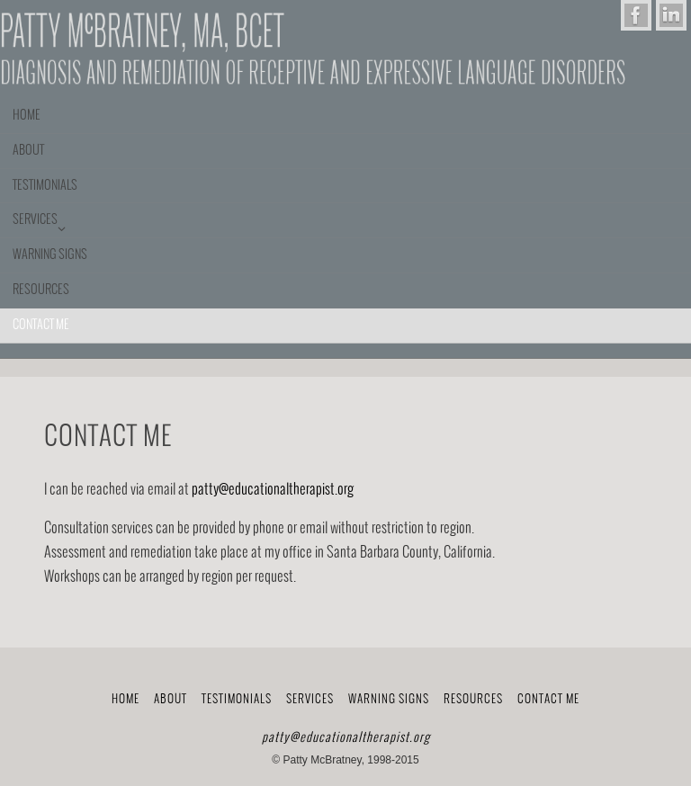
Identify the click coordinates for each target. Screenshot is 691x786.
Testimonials (237, 699)
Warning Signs (388, 699)
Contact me (548, 699)
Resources (473, 699)
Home (125, 699)
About (170, 699)
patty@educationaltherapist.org (273, 489)
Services (310, 699)
